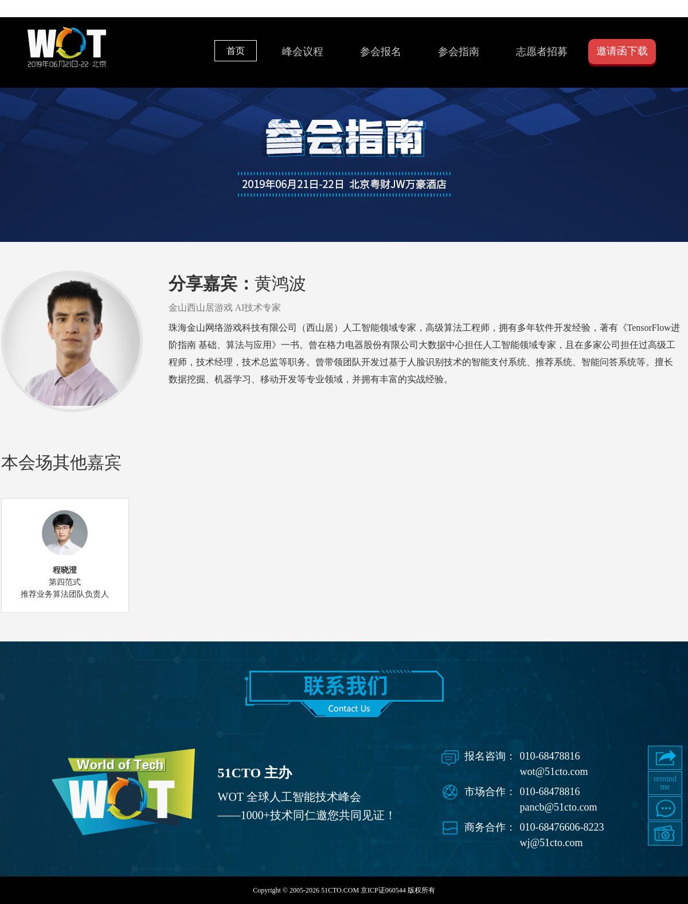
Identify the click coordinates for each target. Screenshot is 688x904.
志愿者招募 (542, 51)
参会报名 (380, 51)
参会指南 (458, 51)
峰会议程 (302, 51)
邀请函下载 (622, 51)
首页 (235, 51)
